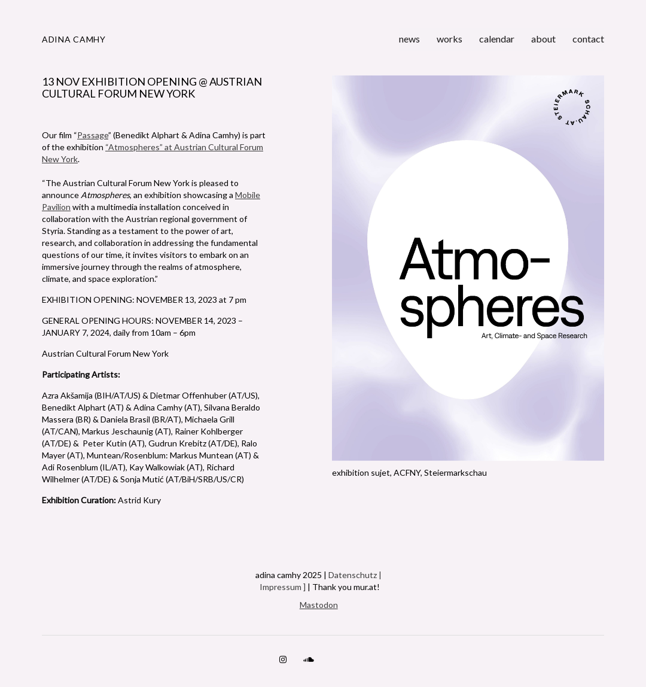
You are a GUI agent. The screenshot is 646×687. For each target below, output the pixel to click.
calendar (496, 38)
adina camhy (74, 39)
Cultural (223, 147)
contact (588, 38)
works (449, 38)
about (543, 38)
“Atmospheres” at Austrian (156, 147)
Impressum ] (283, 587)
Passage (92, 135)
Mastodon (319, 605)
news (409, 38)
